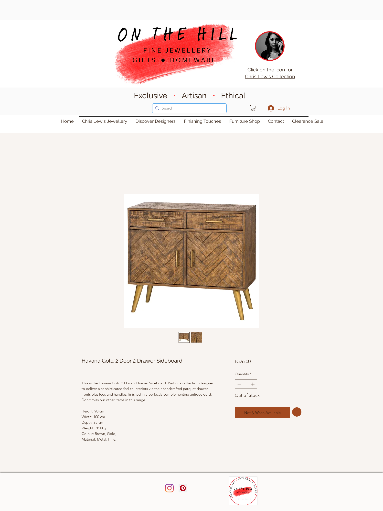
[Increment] (253, 384)
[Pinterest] (183, 488)
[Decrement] (238, 384)
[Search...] (189, 108)
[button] (253, 108)
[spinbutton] (246, 384)
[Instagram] (169, 488)
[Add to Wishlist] (297, 412)
